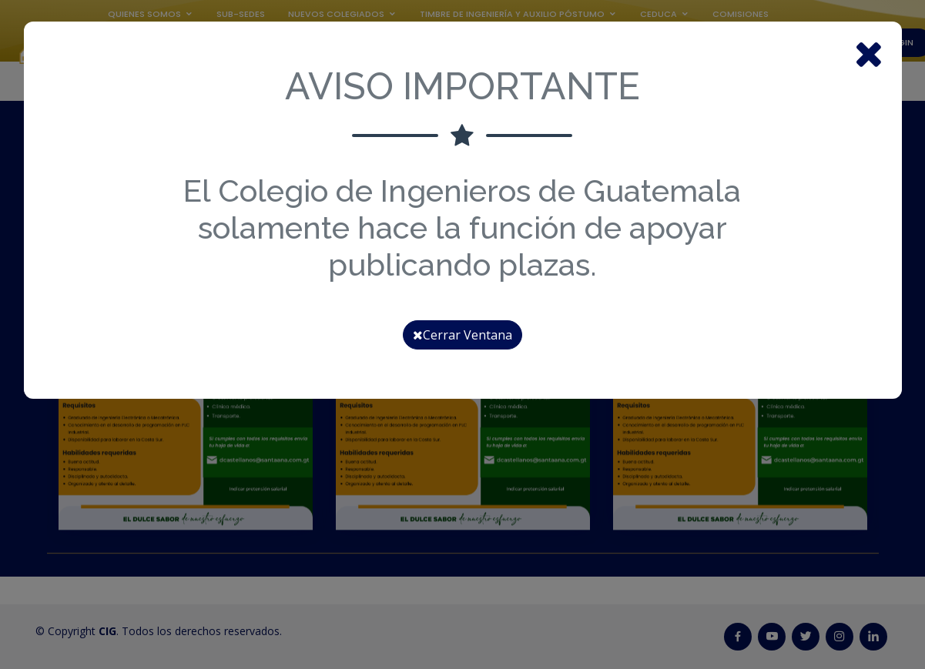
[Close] (868, 53)
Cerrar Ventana (462, 334)
